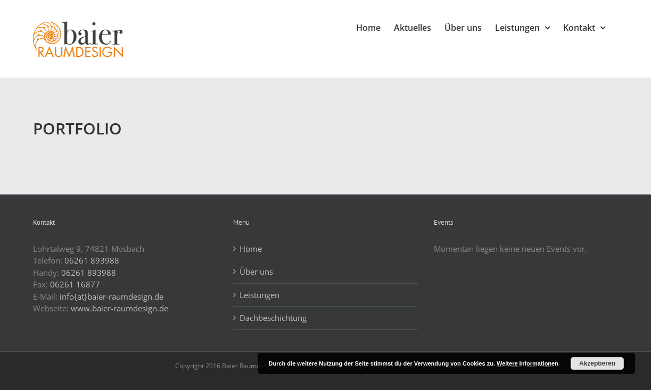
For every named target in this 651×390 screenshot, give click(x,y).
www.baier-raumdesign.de (119, 308)
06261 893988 (91, 260)
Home (251, 248)
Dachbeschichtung (273, 317)
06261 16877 (75, 284)
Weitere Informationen (527, 363)
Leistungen (259, 295)
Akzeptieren (597, 363)
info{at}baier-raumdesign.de (111, 296)
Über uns (256, 271)
